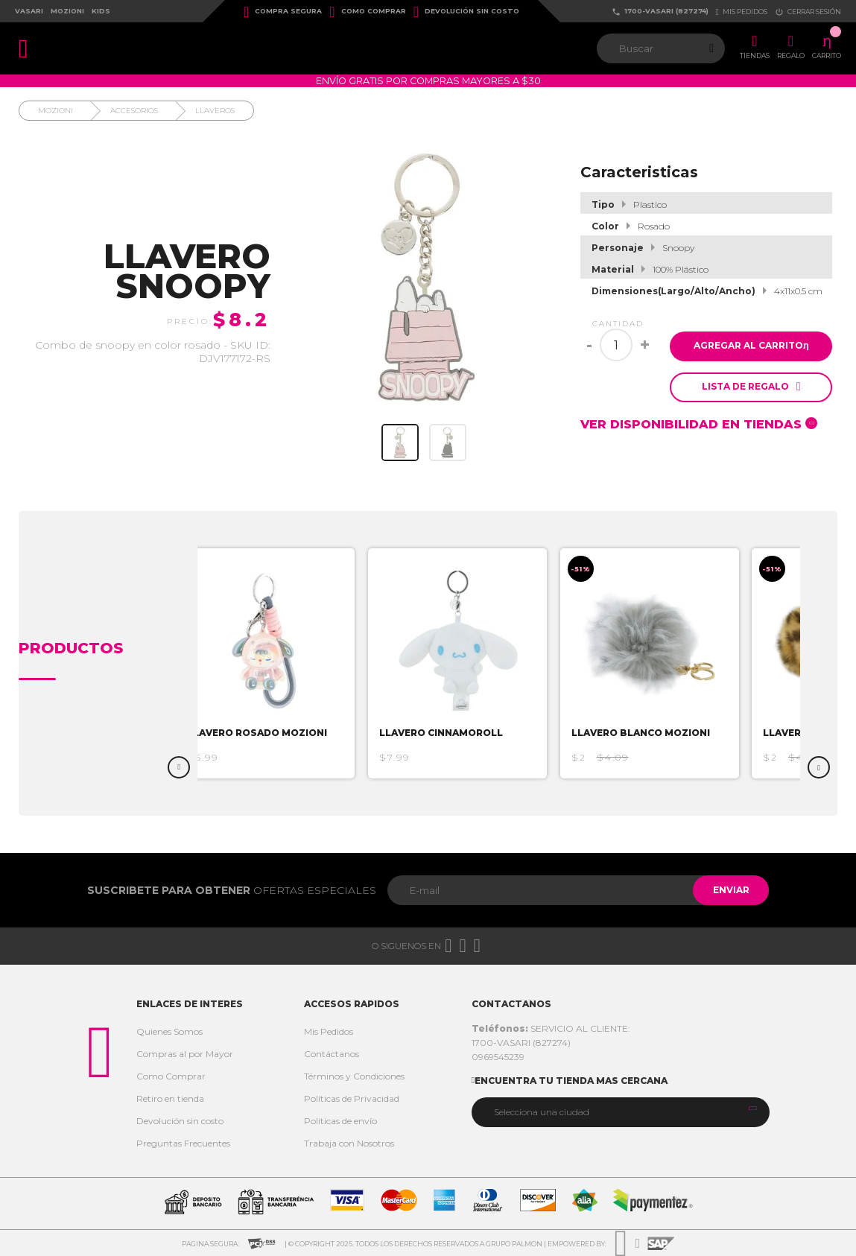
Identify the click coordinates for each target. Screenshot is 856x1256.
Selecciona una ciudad (541, 1111)
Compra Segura (283, 12)
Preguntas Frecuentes (183, 1143)
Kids (101, 11)
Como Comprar (367, 12)
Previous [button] (179, 767)
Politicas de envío (340, 1120)
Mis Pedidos (328, 1031)
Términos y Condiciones (354, 1076)
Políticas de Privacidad (351, 1098)
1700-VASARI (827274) (660, 11)
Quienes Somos (169, 1031)
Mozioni (67, 11)
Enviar (728, 889)
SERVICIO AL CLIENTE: (551, 1028)
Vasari (29, 11)
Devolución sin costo (466, 12)
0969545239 (498, 1056)
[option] (272, 663)
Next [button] (819, 767)
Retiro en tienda (170, 1098)
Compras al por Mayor (184, 1053)
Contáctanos (331, 1053)
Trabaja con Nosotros (349, 1143)
